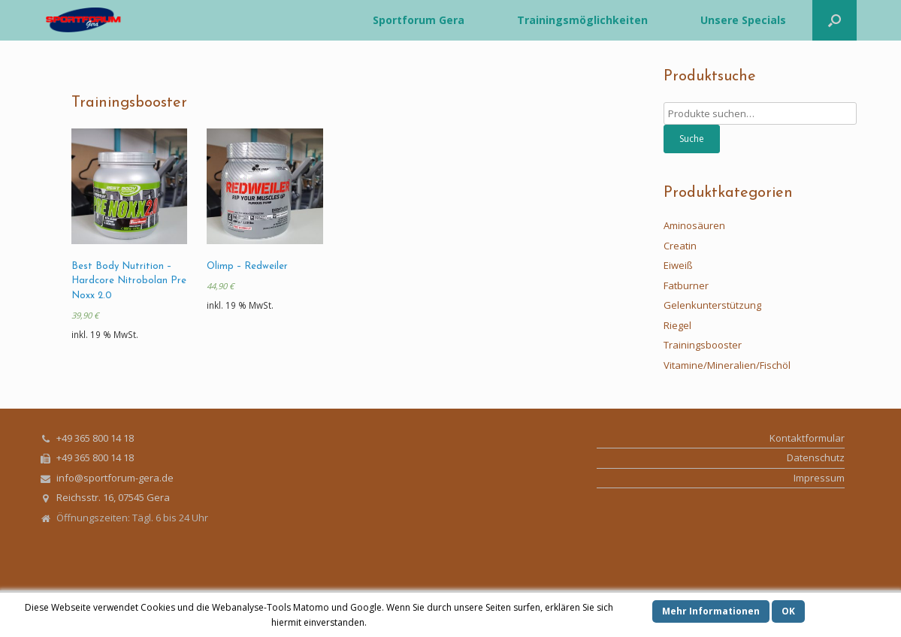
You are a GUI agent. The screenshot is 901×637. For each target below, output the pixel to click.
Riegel (677, 325)
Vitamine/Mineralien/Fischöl (727, 365)
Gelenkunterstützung (712, 305)
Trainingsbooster (703, 345)
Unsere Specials (743, 20)
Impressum (819, 478)
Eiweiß (678, 265)
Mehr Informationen (711, 611)
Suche (691, 138)
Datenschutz (816, 457)
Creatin (680, 245)
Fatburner (686, 285)
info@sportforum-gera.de (115, 478)
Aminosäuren (694, 225)
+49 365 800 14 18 (95, 438)
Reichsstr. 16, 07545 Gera (113, 497)
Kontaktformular (807, 438)
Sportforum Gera (418, 20)
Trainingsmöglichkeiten (582, 20)
